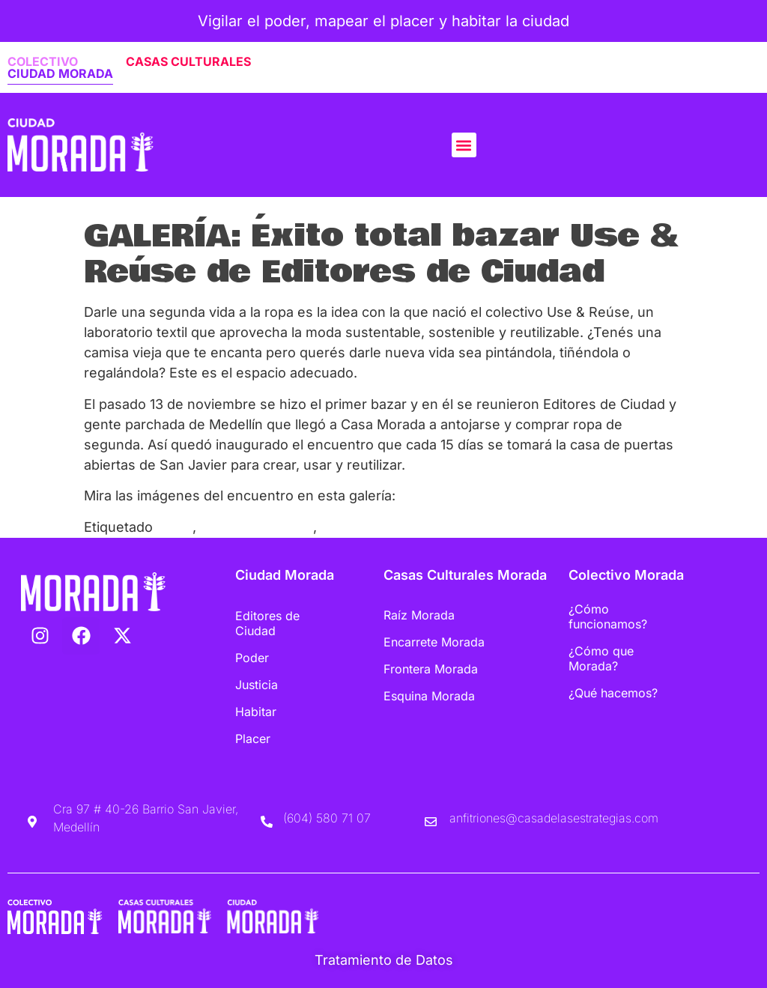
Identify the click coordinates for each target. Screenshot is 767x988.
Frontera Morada (431, 668)
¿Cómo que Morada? (601, 658)
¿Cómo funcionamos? (608, 616)
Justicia (256, 684)
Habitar (255, 711)
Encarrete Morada (434, 641)
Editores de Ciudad (267, 623)
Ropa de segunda (256, 527)
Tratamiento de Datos (384, 960)
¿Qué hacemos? (613, 692)
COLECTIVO (42, 61)
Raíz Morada (419, 614)
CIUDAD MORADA (60, 73)
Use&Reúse (358, 527)
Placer (252, 738)
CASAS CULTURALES (188, 61)
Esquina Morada (429, 695)
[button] (464, 145)
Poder (252, 657)
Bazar (174, 527)
